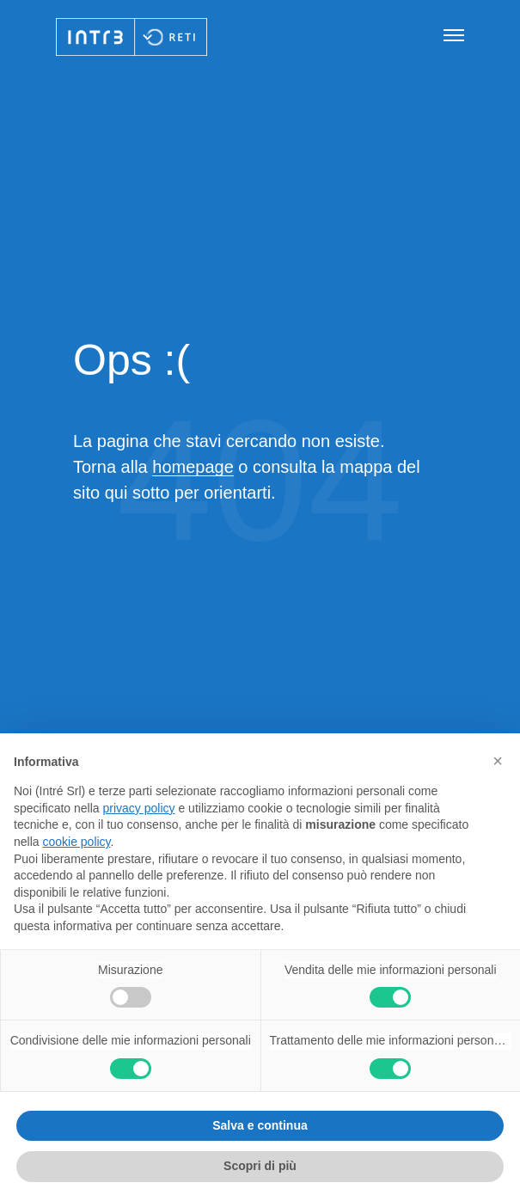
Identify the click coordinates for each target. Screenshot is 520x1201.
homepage (193, 466)
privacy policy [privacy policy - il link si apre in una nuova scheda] (139, 808)
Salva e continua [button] (259, 1125)
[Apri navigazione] (454, 36)
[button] (497, 761)
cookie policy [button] (76, 842)
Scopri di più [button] (260, 1166)
